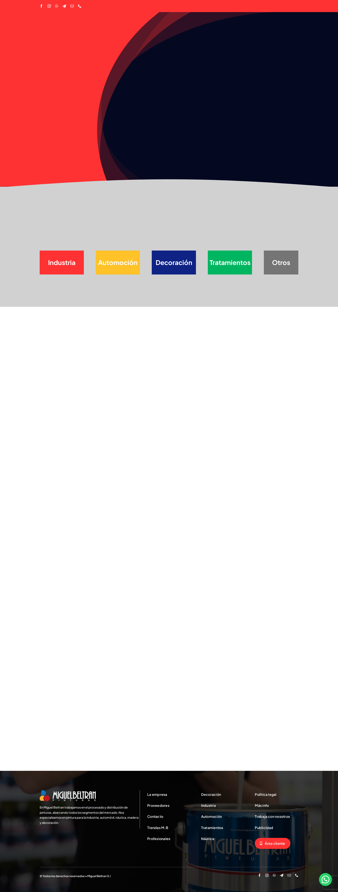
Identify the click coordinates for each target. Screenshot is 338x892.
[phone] (79, 6)
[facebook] (41, 6)
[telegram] (64, 6)
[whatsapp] (56, 6)
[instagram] (49, 6)
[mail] (72, 6)
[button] (325, 879)
